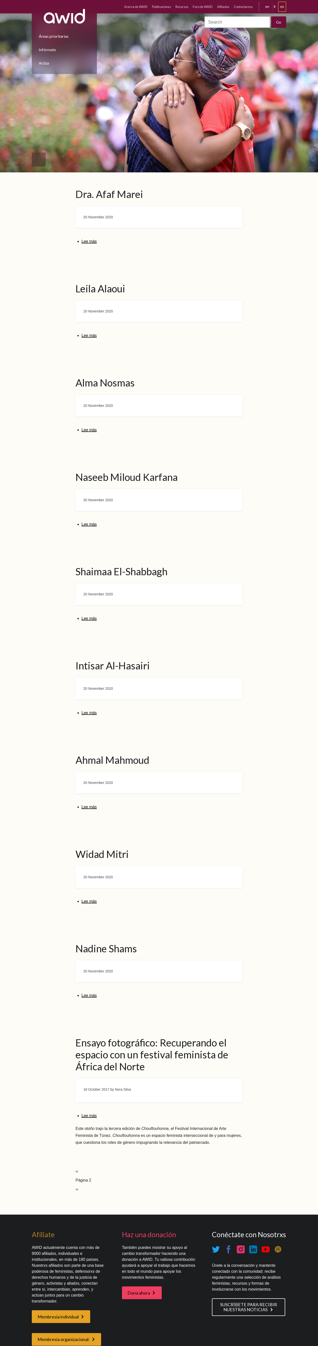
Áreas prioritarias (54, 36)
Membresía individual (58, 1316)
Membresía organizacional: (64, 1339)
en (267, 7)
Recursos (181, 7)
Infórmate (47, 49)
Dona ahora (138, 1293)
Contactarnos (243, 7)
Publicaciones (161, 7)
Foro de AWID (203, 7)
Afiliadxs (223, 7)
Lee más (89, 241)
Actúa (44, 63)
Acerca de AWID (136, 7)
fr (275, 7)
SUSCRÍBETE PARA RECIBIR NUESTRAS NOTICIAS (248, 1307)
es (282, 7)
